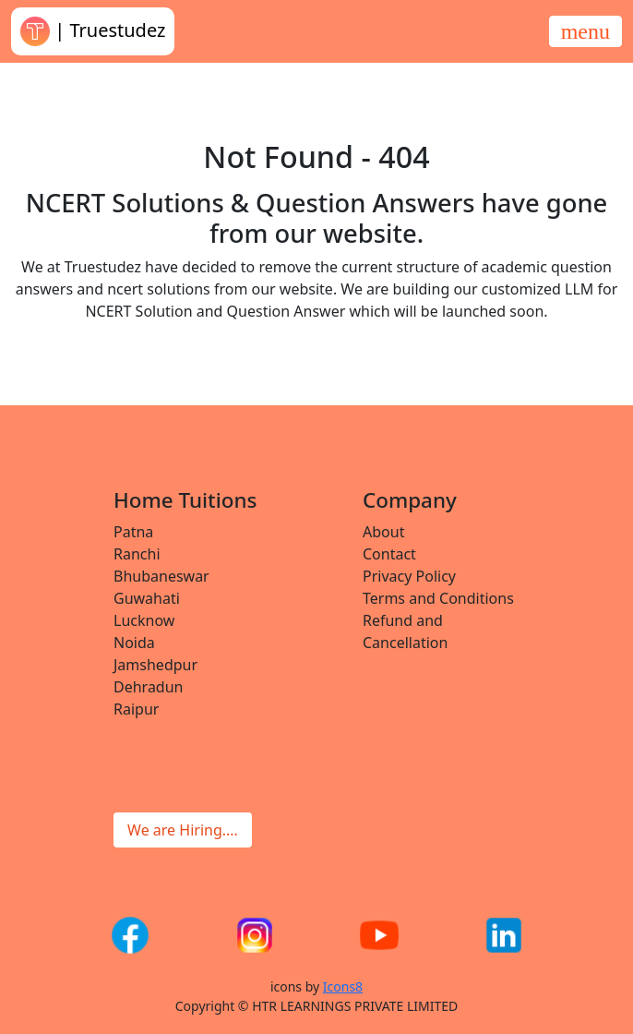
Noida (134, 642)
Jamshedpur (155, 665)
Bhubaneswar (161, 576)
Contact (389, 554)
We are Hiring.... (182, 830)
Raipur (136, 709)
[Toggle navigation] (585, 31)
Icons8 (343, 986)
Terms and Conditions (438, 598)
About (383, 532)
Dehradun (148, 687)
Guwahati (146, 598)
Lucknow (143, 620)
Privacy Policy (409, 576)
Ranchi (137, 554)
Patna (133, 532)
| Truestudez (92, 31)
